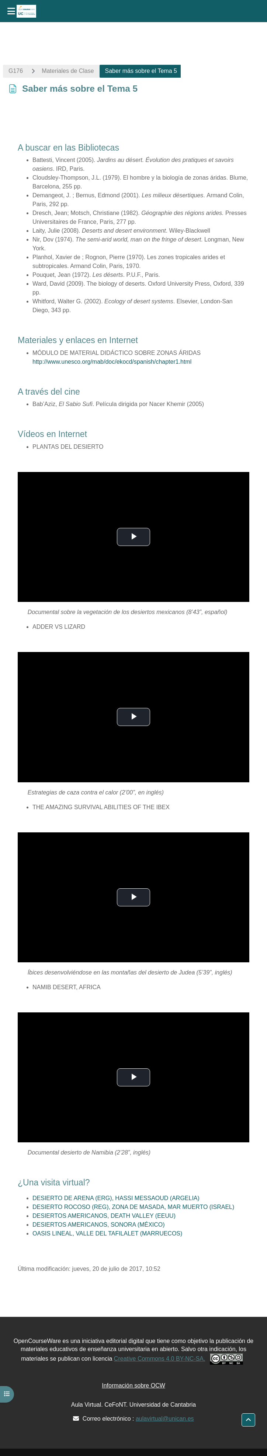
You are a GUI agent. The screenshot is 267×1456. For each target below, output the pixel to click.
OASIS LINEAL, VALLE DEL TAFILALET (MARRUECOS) (107, 1233)
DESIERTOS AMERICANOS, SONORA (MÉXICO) (98, 1224)
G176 (15, 71)
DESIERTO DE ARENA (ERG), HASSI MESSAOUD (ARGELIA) (116, 1198)
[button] (248, 1420)
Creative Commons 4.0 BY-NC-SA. (159, 1358)
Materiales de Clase (68, 71)
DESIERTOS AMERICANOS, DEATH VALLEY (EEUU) (104, 1216)
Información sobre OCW (133, 1385)
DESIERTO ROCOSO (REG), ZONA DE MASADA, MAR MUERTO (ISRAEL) (133, 1207)
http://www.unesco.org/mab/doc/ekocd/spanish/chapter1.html (111, 362)
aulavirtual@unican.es (165, 1419)
